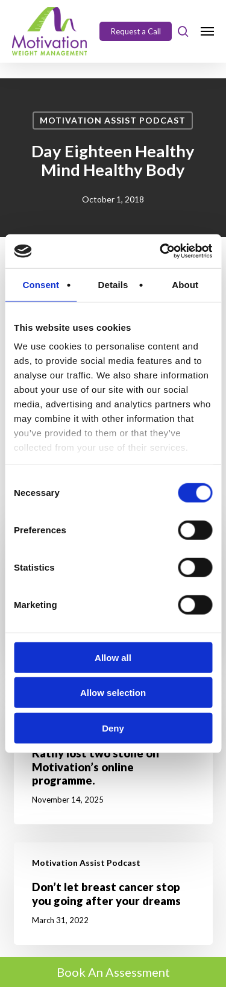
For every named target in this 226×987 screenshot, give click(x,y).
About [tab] (185, 284)
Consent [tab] (40, 284)
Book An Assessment (113, 972)
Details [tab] (113, 284)
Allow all (113, 657)
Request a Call (136, 31)
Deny (113, 727)
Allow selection (113, 693)
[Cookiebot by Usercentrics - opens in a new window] (161, 251)
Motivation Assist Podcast (113, 120)
